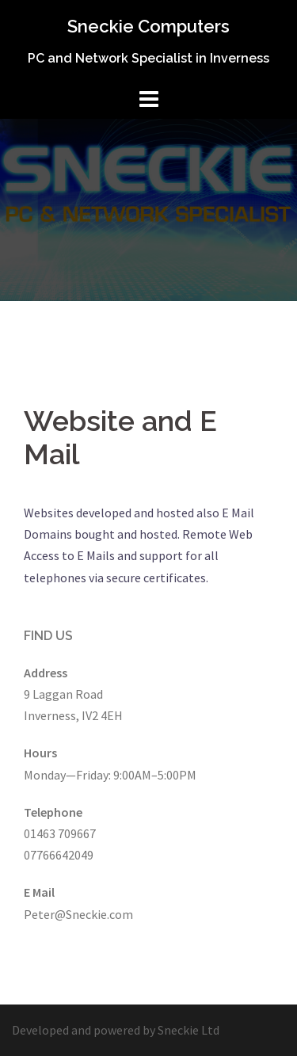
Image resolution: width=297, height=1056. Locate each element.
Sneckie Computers (148, 26)
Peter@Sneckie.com (78, 914)
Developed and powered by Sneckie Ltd (115, 1030)
